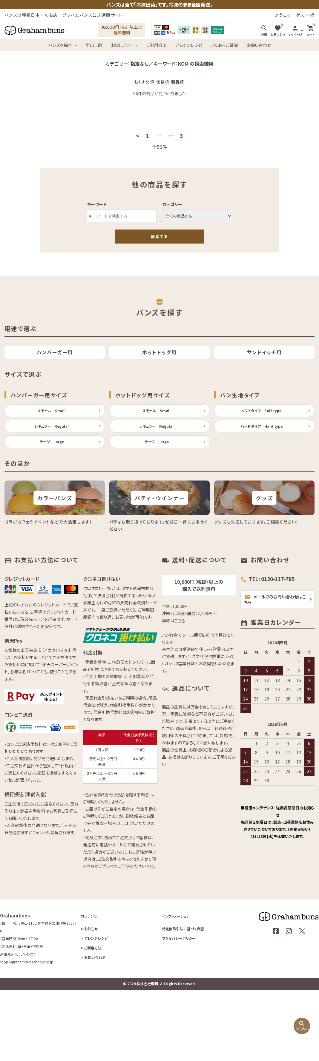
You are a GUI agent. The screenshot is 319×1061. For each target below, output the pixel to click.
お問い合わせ (259, 45)
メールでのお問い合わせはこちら (275, 657)
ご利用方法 (156, 45)
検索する (159, 236)
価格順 (162, 82)
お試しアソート (124, 45)
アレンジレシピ (189, 45)
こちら (179, 678)
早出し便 (94, 45)
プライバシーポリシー (179, 996)
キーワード (97, 204)
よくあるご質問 (224, 45)
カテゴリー (172, 204)
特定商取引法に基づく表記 (183, 986)
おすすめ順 (144, 82)
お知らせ (89, 986)
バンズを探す (60, 45)
